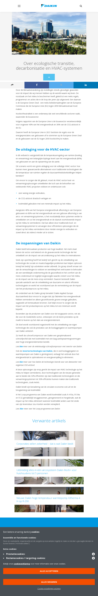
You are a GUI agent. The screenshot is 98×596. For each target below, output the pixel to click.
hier (21, 346)
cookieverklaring (22, 563)
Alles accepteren (49, 571)
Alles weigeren (49, 582)
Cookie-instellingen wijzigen (49, 588)
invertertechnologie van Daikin (37, 351)
